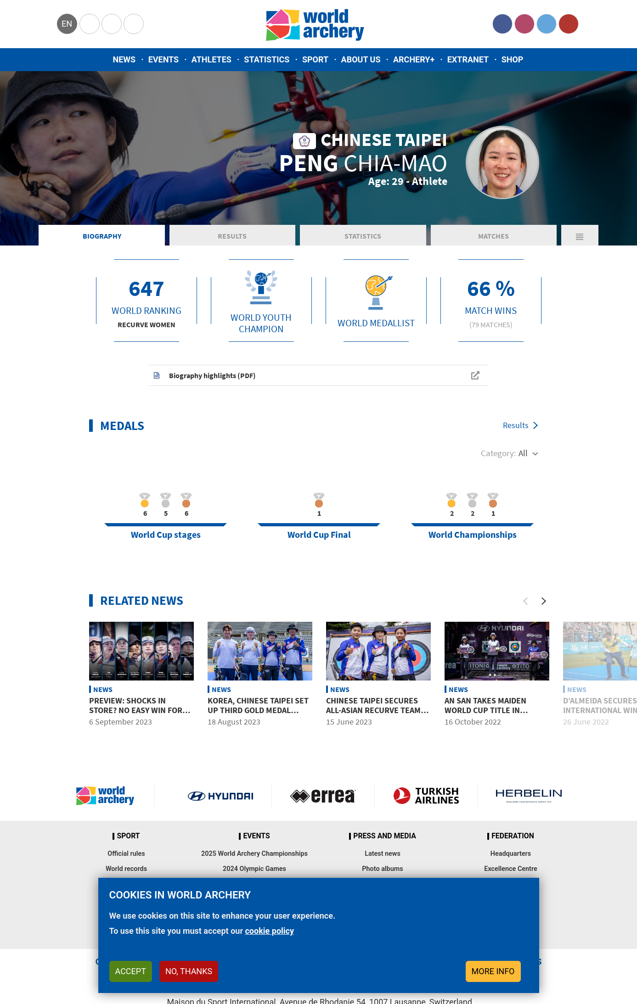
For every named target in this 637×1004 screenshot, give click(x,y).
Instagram (524, 24)
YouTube (568, 24)
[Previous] (525, 601)
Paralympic (111, 24)
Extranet (468, 59)
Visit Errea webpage (323, 795)
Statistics (266, 59)
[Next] (543, 601)
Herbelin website (529, 795)
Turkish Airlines (426, 795)
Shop (513, 59)
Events (163, 59)
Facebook (502, 24)
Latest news (382, 854)
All (523, 452)
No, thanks (188, 971)
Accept (130, 971)
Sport (315, 59)
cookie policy (269, 931)
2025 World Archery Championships (254, 854)
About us (361, 59)
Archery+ (413, 59)
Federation (512, 836)
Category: (498, 452)
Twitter (546, 24)
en (67, 23)
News (124, 59)
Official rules (126, 854)
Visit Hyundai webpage (221, 795)
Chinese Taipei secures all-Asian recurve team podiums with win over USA (373, 715)
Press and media (384, 836)
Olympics (89, 24)
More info (493, 971)
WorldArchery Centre (134, 24)
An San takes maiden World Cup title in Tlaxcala (485, 710)
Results (232, 235)
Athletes (211, 59)
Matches (493, 235)
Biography (102, 235)
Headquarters (510, 854)
